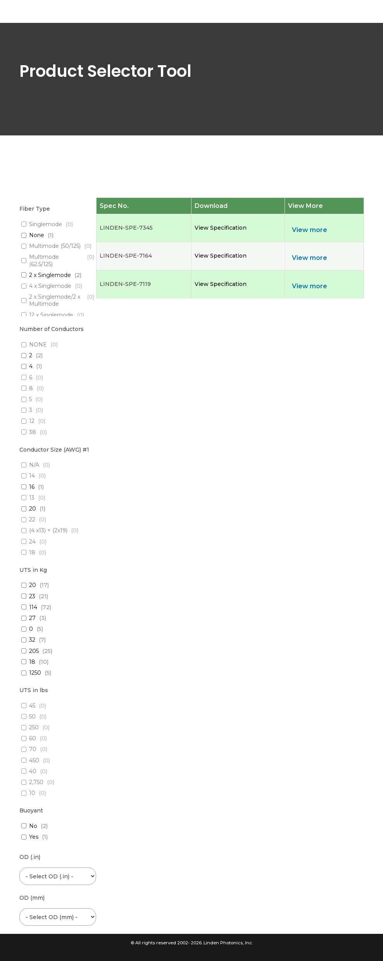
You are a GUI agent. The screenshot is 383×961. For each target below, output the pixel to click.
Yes (33, 836)
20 (32, 508)
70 (32, 749)
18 (32, 552)
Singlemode (45, 224)
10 (32, 793)
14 (32, 475)
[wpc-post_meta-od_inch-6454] (57, 876)
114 (33, 607)
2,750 (36, 782)
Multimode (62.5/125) (44, 260)
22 (32, 519)
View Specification (221, 227)
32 (32, 639)
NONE (38, 344)
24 (32, 541)
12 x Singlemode (51, 315)
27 (32, 618)
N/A (34, 464)
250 (34, 727)
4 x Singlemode (50, 285)
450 (34, 760)
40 (32, 771)
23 (32, 596)
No (33, 825)
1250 (35, 672)
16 (32, 486)
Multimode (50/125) (55, 245)
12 (32, 420)
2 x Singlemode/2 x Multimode (54, 300)
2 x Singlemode (50, 275)
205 (34, 651)
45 (32, 705)
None (36, 235)
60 (32, 738)
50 (32, 716)
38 (32, 432)
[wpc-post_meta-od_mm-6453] (57, 917)
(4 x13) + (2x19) (48, 530)
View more (309, 230)
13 (32, 497)
